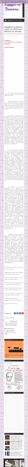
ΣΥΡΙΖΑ (5, 33)
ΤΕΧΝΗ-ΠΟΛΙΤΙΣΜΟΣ (12, 33)
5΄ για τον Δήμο (7, 341)
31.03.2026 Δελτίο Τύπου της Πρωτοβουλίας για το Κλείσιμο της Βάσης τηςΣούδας (16, 429)
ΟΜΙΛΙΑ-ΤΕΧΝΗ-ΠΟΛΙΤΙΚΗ (16, 32)
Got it (19, 5)
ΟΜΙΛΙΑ (7, 32)
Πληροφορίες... (12, 5)
